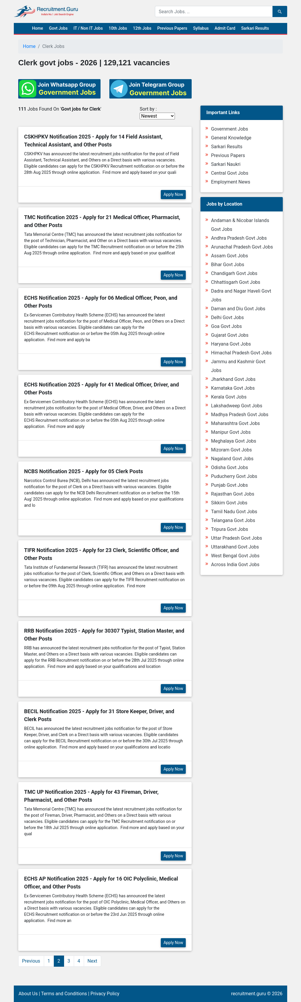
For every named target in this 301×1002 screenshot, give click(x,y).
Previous (31, 961)
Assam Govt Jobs (229, 256)
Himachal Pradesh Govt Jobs (241, 353)
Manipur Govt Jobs (231, 432)
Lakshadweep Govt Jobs (236, 406)
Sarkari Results (255, 28)
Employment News (230, 182)
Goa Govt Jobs (226, 326)
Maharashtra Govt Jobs (235, 423)
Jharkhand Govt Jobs (233, 379)
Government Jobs (229, 129)
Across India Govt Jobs (235, 564)
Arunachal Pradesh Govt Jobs (242, 247)
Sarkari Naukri (225, 164)
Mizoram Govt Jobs (231, 450)
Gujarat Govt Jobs (229, 335)
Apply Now (173, 194)
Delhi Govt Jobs (227, 317)
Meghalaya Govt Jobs (233, 441)
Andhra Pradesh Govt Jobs (239, 238)
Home (37, 28)
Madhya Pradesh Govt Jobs (239, 414)
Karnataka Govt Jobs (233, 388)
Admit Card (225, 28)
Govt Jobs (58, 28)
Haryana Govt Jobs (231, 344)
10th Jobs (118, 28)
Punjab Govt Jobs (229, 485)
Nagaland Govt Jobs (232, 458)
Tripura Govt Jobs (229, 529)
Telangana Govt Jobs (233, 520)
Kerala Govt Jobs (229, 397)
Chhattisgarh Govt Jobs (235, 282)
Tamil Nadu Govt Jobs (234, 511)
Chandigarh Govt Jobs (234, 273)
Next (92, 961)
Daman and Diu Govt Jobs (238, 308)
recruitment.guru (248, 993)
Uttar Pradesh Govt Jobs (236, 538)
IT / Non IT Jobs (88, 28)
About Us (28, 993)
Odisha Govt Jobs (229, 467)
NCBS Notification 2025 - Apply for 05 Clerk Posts (83, 471)
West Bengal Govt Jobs (235, 555)
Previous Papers (172, 28)
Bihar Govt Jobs (227, 264)
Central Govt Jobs (229, 173)
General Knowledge (231, 138)
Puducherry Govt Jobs (234, 476)
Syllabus (201, 28)
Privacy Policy (105, 993)
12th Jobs (142, 28)
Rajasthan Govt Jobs (232, 494)
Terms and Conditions (64, 993)
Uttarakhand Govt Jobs (235, 547)
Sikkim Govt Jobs (229, 503)
